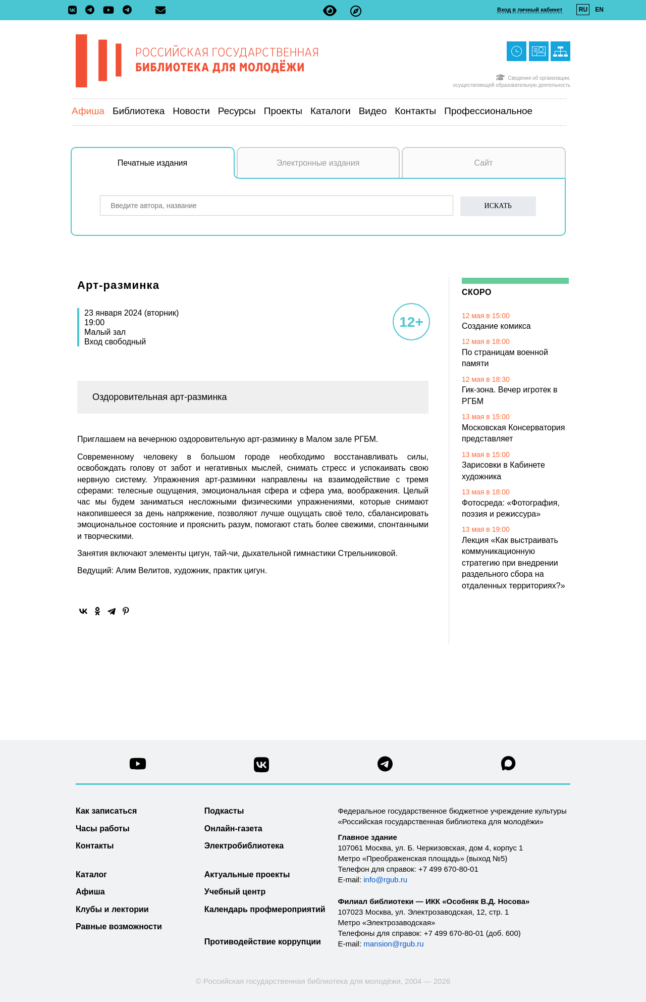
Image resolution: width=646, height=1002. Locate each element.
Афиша (88, 111)
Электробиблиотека (244, 845)
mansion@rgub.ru (393, 943)
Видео (373, 111)
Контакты (415, 111)
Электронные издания (318, 163)
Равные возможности (119, 926)
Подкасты (224, 811)
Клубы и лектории (112, 909)
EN (599, 9)
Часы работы (103, 828)
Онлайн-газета (233, 828)
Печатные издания (176, 168)
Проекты (283, 111)
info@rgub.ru (385, 879)
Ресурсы (237, 111)
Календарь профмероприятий (265, 909)
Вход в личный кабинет (529, 10)
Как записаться (106, 811)
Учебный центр (234, 891)
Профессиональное (488, 111)
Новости (191, 111)
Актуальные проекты (247, 874)
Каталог (91, 874)
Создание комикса (496, 326)
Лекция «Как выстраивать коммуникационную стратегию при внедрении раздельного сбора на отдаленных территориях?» (513, 563)
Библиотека (139, 111)
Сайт (483, 163)
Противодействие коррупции (262, 941)
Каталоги (330, 111)
